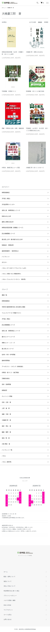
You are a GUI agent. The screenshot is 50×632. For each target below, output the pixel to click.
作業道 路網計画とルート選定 (11, 167)
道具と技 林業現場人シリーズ (11, 210)
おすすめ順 (32, 22)
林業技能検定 (6, 192)
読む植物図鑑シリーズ (8, 233)
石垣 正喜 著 (6, 402)
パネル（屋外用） (7, 462)
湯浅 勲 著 (6, 438)
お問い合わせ (7, 619)
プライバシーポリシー (10, 595)
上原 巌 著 (6, 408)
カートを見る (7, 614)
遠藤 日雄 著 (6, 414)
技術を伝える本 (6, 216)
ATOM (9, 605)
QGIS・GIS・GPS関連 (8, 354)
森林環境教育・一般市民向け (10, 251)
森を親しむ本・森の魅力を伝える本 (12, 239)
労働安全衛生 (6, 378)
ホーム (3, 7)
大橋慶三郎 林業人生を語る (34, 52)
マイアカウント (8, 610)
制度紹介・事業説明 (7, 245)
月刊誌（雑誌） (6, 198)
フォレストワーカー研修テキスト (11, 313)
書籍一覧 (4, 295)
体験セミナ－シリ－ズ (8, 342)
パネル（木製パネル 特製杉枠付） (12, 273)
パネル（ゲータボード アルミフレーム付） (14, 268)
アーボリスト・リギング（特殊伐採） (13, 366)
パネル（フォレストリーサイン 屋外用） (14, 279)
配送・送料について (9, 576)
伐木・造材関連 (6, 384)
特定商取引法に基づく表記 (11, 591)
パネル (4, 456)
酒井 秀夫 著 (6, 426)
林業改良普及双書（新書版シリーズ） (13, 227)
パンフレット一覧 (7, 450)
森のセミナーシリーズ (8, 336)
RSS (5, 605)
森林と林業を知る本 (7, 222)
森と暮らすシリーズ (7, 348)
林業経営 (4, 390)
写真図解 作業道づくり (9, 91)
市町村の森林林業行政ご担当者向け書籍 (13, 307)
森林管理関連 (6, 360)
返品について (7, 581)
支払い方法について (9, 586)
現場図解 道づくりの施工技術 (35, 91)
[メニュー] (47, 3)
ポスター (4, 262)
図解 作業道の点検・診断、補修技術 (13, 128)
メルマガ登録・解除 (9, 600)
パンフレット (6, 256)
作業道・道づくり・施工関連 (10, 372)
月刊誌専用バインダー (8, 204)
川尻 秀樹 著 (6, 444)
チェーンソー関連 (7, 396)
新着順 (46, 22)
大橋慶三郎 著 (10, 7)
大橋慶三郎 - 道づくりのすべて (35, 167)
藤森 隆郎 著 (6, 432)
